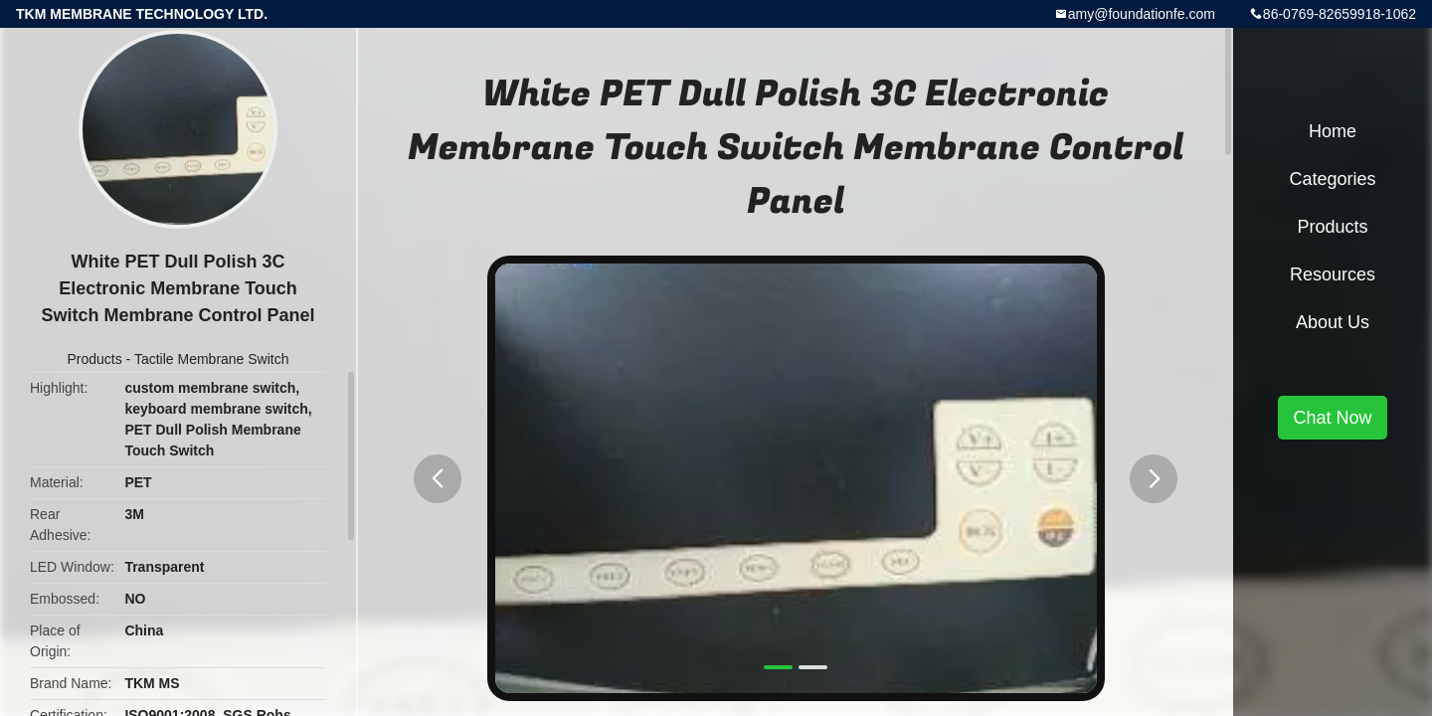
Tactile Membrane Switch (211, 359)
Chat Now (1332, 418)
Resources (1332, 274)
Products (94, 359)
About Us (1332, 322)
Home (1332, 131)
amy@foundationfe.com (1141, 14)
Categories (1332, 179)
